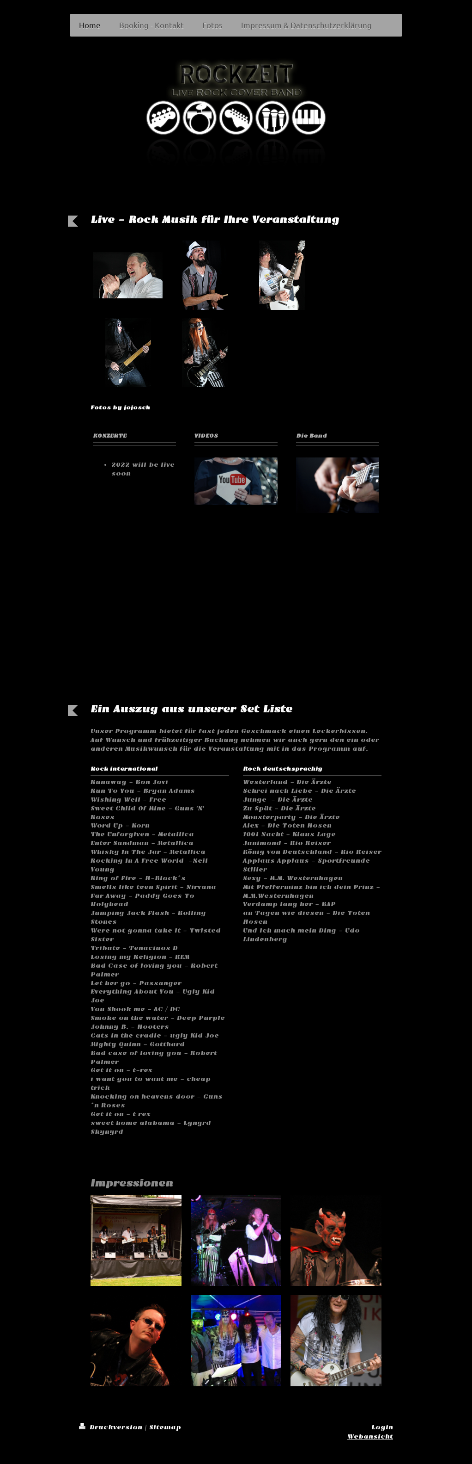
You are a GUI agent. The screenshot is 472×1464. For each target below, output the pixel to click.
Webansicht (370, 1436)
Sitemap (165, 1427)
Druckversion (112, 1427)
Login (382, 1427)
